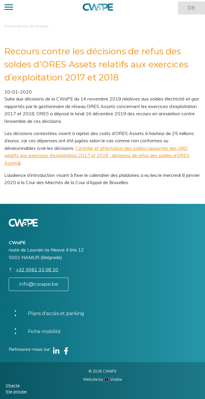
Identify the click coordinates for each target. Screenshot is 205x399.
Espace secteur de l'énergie (26, 26)
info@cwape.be (38, 284)
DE (191, 8)
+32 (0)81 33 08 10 (37, 269)
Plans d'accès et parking (56, 313)
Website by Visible (102, 379)
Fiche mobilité (44, 331)
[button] (8, 8)
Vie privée (16, 391)
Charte (13, 385)
